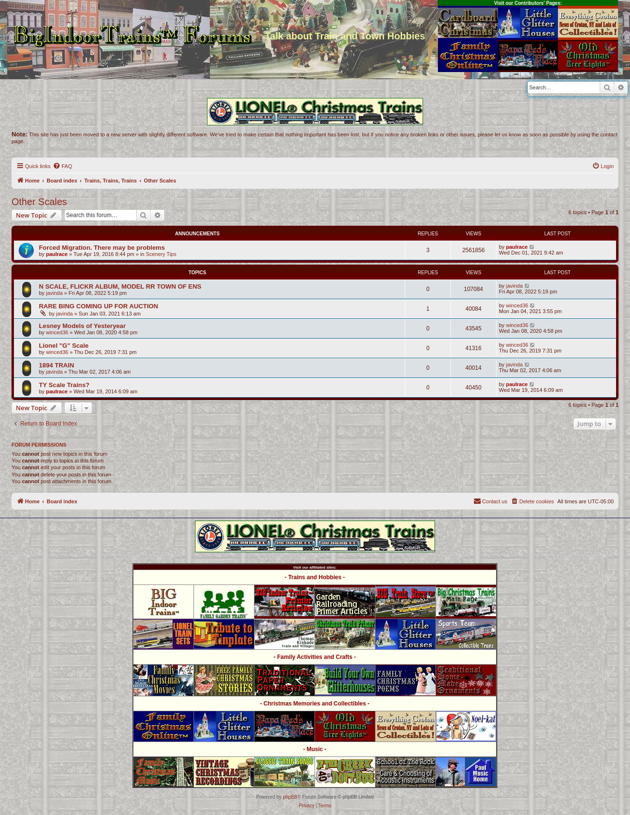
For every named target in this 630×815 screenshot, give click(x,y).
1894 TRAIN (56, 365)
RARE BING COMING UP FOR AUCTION (98, 306)
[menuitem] (62, 166)
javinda (54, 293)
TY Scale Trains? (64, 385)
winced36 (517, 305)
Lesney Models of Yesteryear (82, 325)
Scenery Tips (161, 254)
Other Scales (39, 201)
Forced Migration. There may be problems (102, 247)
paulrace (57, 254)
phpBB (290, 797)
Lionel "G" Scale (63, 345)
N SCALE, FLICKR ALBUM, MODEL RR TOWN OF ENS (120, 286)
